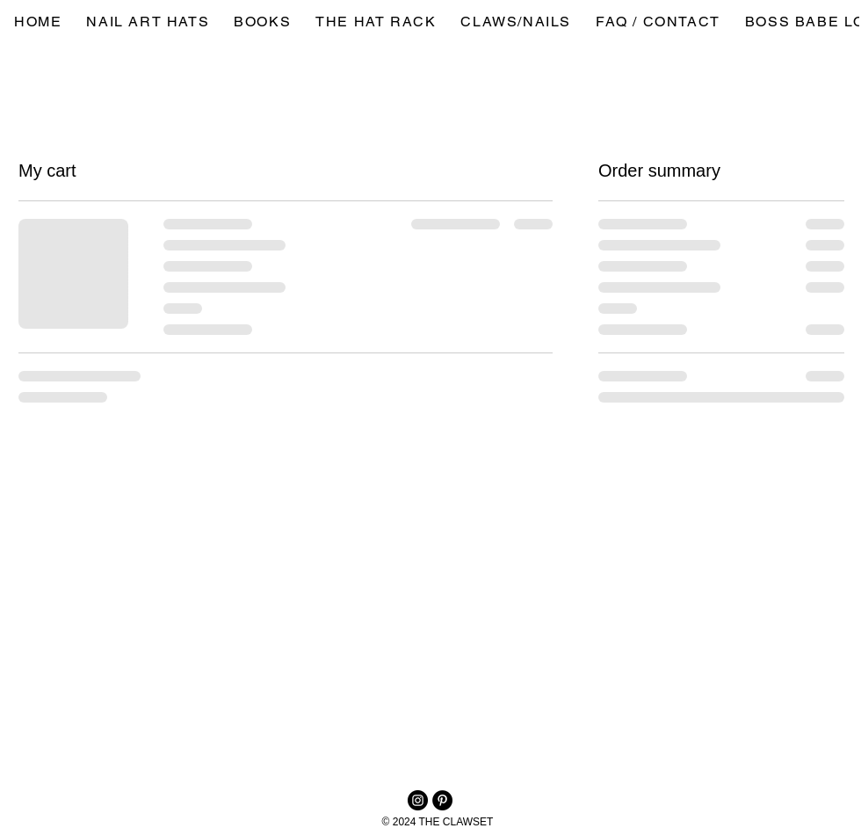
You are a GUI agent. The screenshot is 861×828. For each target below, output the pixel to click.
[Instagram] (418, 800)
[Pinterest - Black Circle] (442, 800)
